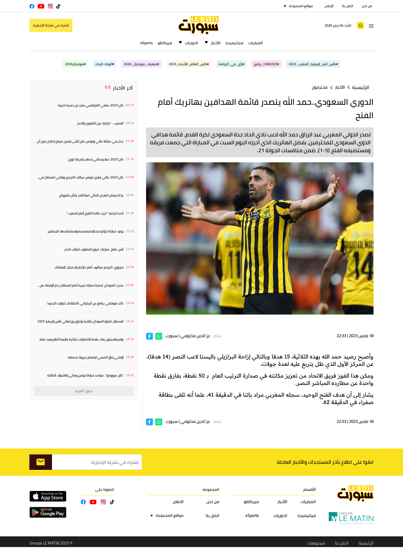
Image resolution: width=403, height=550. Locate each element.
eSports (146, 42)
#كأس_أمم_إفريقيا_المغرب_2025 (313, 64)
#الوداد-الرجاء (104, 64)
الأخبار (216, 42)
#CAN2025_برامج (266, 64)
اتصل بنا (347, 6)
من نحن (367, 6)
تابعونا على (104, 489)
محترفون (320, 87)
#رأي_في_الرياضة (231, 64)
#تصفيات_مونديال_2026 (141, 64)
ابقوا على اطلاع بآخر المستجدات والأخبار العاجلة (325, 462)
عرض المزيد (84, 391)
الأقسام (309, 489)
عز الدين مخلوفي (195, 336)
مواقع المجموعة (301, 6)
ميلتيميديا (234, 42)
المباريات (255, 42)
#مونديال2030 (75, 64)
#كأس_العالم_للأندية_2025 (189, 64)
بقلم (217, 336)
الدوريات (191, 42)
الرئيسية (360, 87)
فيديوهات (316, 543)
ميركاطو (165, 42)
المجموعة (211, 489)
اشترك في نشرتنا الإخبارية (51, 25)
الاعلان (178, 502)
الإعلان (329, 6)
